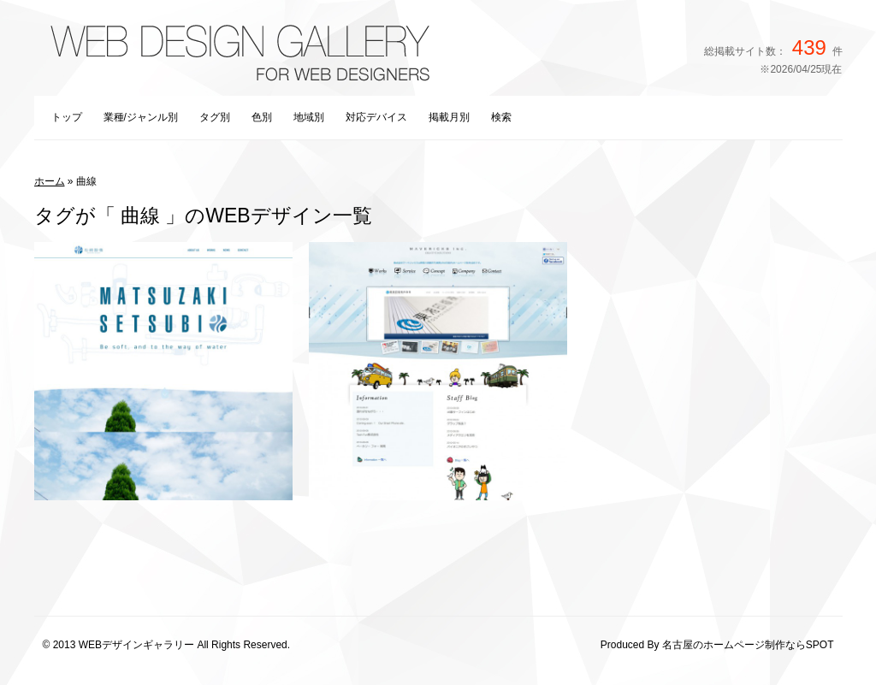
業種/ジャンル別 (141, 117)
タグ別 (214, 117)
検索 (501, 117)
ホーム (49, 181)
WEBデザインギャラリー (136, 645)
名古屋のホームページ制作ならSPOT (748, 645)
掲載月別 (449, 117)
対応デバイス (376, 117)
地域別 (308, 117)
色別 (262, 117)
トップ (66, 117)
